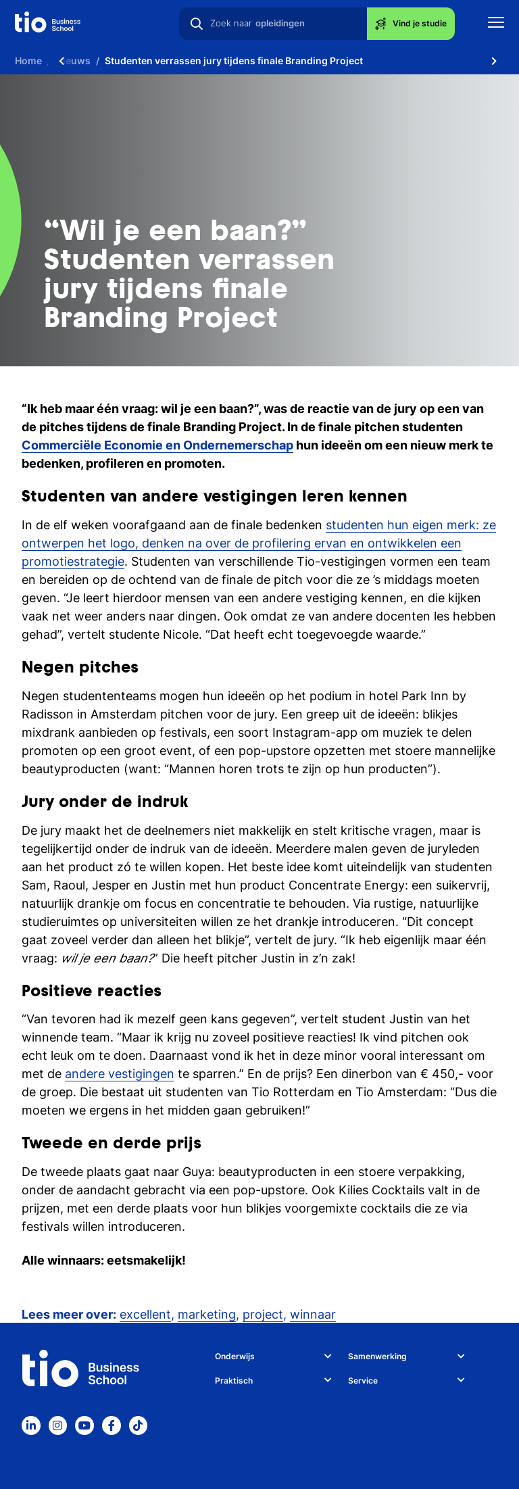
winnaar (313, 1314)
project (263, 1314)
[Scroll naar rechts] (494, 60)
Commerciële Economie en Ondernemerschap (157, 445)
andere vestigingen (119, 1074)
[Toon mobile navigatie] (496, 24)
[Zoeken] (197, 23)
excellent (145, 1314)
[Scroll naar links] (61, 60)
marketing (207, 1314)
